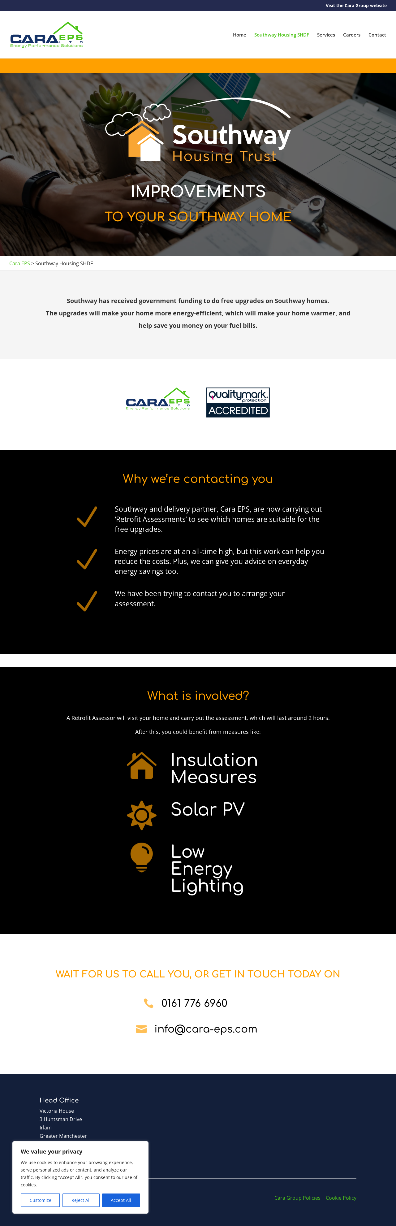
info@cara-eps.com (205, 1029)
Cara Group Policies (297, 1197)
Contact (377, 35)
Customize (40, 1200)
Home (239, 35)
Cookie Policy (341, 1197)
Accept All (121, 1200)
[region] (80, 1177)
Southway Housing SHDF (281, 35)
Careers (351, 35)
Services (326, 35)
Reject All (81, 1200)
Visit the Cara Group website (356, 5)
